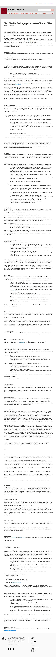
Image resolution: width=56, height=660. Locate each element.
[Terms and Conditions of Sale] (34, 647)
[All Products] (33, 640)
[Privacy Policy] (34, 649)
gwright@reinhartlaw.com (16, 582)
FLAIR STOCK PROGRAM (16, 10)
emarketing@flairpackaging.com (10, 630)
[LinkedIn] (8, 649)
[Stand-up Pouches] (34, 642)
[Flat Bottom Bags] (33, 645)
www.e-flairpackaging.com (29, 36)
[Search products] (43, 10)
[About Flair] (34, 638)
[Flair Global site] (34, 637)
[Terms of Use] (33, 648)
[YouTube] (11, 649)
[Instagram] (13, 649)
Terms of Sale (21, 342)
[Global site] (45, 3)
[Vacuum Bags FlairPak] (34, 641)
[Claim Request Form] (34, 650)
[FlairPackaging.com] (4, 11)
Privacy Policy (26, 83)
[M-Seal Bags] (33, 643)
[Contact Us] (33, 651)
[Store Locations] (51, 3)
